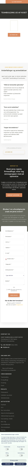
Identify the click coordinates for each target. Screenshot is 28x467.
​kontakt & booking (13, 195)
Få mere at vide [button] (14, 460)
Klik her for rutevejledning (7, 341)
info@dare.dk (19, 304)
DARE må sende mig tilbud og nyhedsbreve (14, 290)
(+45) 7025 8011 (6, 345)
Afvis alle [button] (7, 464)
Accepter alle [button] (20, 464)
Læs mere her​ (13, 34)
